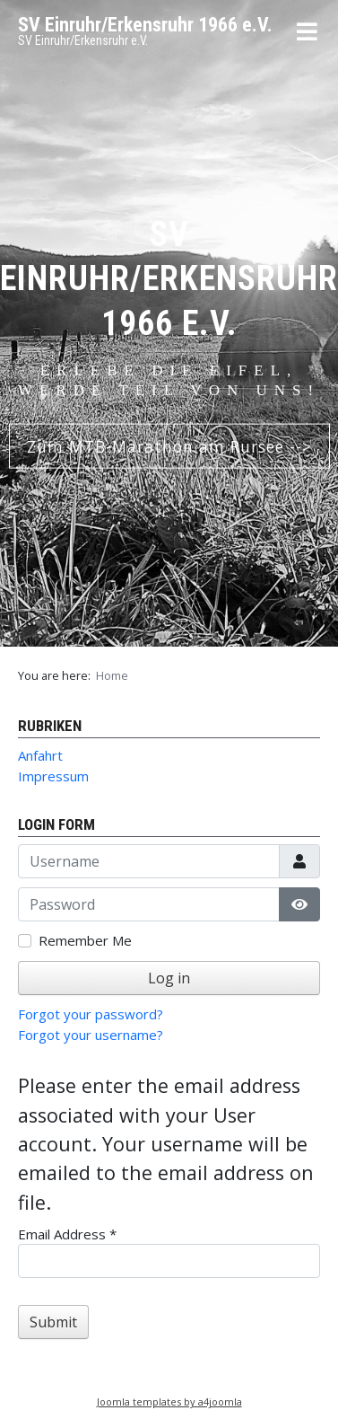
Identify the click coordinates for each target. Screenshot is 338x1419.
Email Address (67, 1234)
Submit (53, 1322)
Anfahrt (40, 755)
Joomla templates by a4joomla (169, 1401)
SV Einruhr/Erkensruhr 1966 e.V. (145, 24)
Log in (169, 978)
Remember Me (85, 940)
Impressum (53, 776)
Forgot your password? (90, 1014)
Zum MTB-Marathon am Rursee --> (169, 445)
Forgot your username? (90, 1035)
